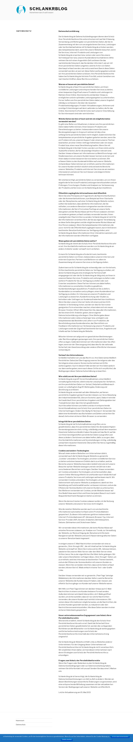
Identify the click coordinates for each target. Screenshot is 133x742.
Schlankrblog (48, 8)
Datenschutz (20, 725)
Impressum (20, 720)
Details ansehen (67, 739)
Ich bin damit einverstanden (120, 736)
